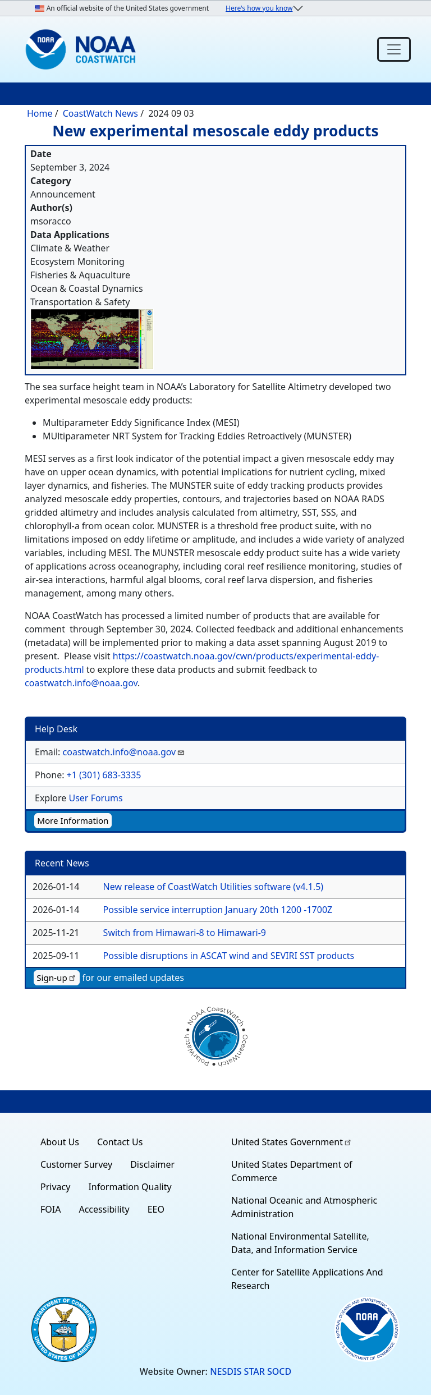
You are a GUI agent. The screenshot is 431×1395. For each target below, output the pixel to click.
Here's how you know (259, 8)
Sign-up (56, 977)
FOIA (50, 1209)
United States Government (291, 1142)
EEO (156, 1209)
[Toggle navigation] (394, 49)
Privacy (55, 1187)
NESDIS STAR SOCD (250, 1371)
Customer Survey (76, 1164)
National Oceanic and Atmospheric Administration (304, 1207)
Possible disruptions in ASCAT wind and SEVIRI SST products (229, 955)
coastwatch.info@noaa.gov (81, 683)
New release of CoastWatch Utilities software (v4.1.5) (213, 886)
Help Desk (56, 729)
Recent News (62, 863)
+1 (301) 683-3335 (104, 775)
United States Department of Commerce (291, 1171)
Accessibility (104, 1209)
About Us (59, 1142)
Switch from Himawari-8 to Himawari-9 (184, 932)
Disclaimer (152, 1164)
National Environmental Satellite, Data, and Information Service (300, 1243)
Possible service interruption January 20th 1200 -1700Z (218, 909)
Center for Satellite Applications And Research (307, 1279)
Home (40, 113)
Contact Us (120, 1142)
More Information (72, 820)
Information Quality (129, 1187)
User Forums (95, 798)
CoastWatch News (100, 113)
